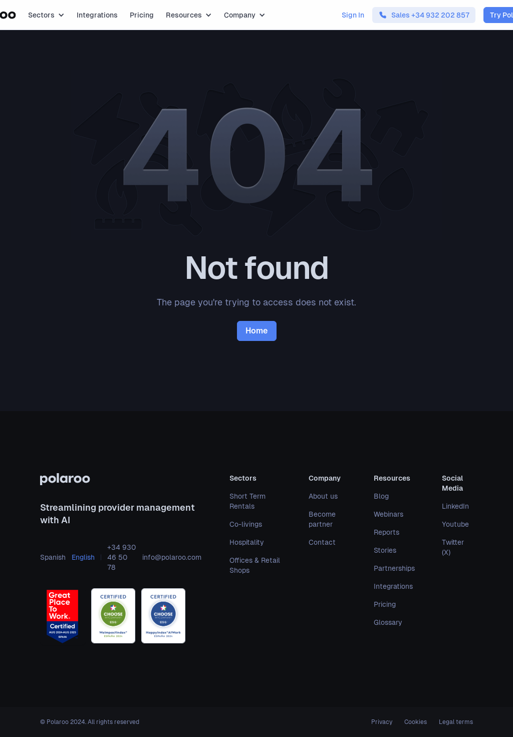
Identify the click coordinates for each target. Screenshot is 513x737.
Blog (381, 496)
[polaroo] (120, 479)
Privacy (381, 721)
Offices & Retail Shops (254, 565)
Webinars (388, 514)
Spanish (53, 557)
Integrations (97, 15)
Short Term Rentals (247, 501)
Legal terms (456, 721)
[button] (46, 15)
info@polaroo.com (171, 557)
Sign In (353, 15)
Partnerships (394, 568)
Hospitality (246, 542)
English (83, 557)
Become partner (322, 519)
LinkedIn (455, 506)
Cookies (415, 721)
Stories (385, 550)
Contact (322, 542)
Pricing (142, 15)
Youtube (455, 524)
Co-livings (245, 524)
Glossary (388, 622)
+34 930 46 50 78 (121, 557)
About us (323, 496)
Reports (386, 532)
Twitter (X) (453, 547)
